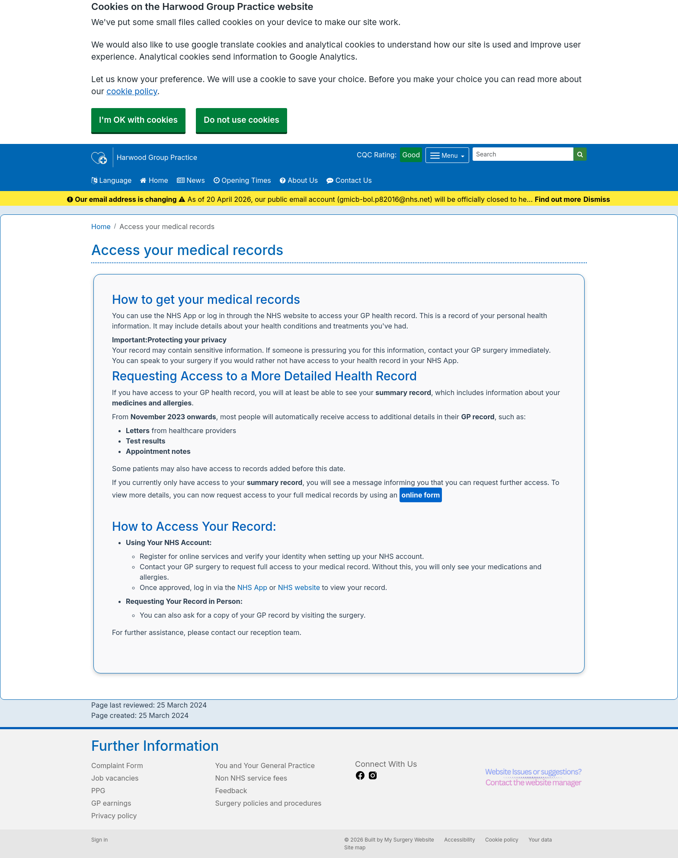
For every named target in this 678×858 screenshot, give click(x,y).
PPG (98, 790)
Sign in (99, 839)
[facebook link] (360, 775)
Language (111, 180)
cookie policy (131, 91)
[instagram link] (373, 775)
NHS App (252, 587)
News (191, 180)
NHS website (299, 587)
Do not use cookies (241, 120)
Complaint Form (117, 765)
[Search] (523, 154)
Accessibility (459, 839)
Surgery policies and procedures (268, 803)
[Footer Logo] (533, 779)
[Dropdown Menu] (447, 155)
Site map (354, 847)
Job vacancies (114, 778)
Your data (540, 839)
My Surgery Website (409, 839)
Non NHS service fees (251, 778)
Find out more (558, 199)
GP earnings (111, 803)
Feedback (231, 790)
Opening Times (242, 180)
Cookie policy (501, 839)
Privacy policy (114, 815)
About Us (299, 180)
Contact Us (349, 180)
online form (421, 495)
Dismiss (596, 199)
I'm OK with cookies (138, 120)
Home (154, 180)
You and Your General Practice (265, 765)
